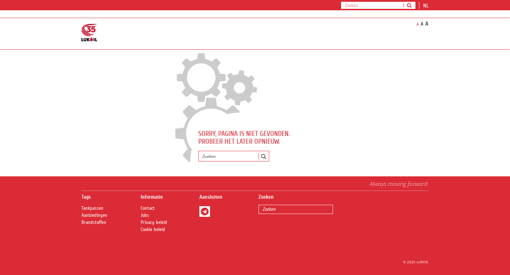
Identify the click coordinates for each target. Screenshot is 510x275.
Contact (148, 208)
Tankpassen (92, 208)
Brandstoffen (93, 222)
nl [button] (426, 5)
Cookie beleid (153, 229)
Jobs (145, 215)
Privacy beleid (154, 222)
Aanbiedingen (94, 215)
